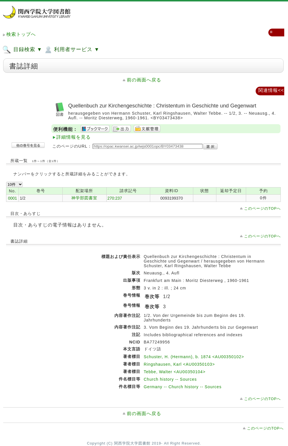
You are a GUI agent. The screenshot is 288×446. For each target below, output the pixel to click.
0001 (12, 198)
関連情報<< (271, 90)
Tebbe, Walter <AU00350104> (175, 371)
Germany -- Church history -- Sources (183, 386)
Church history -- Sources (170, 379)
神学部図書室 (84, 198)
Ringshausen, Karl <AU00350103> (179, 364)
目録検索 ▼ (22, 49)
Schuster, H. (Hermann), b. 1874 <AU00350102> (194, 356)
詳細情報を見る (73, 137)
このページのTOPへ (262, 208)
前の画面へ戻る (144, 79)
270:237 (114, 198)
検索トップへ (21, 34)
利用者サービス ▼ (71, 49)
